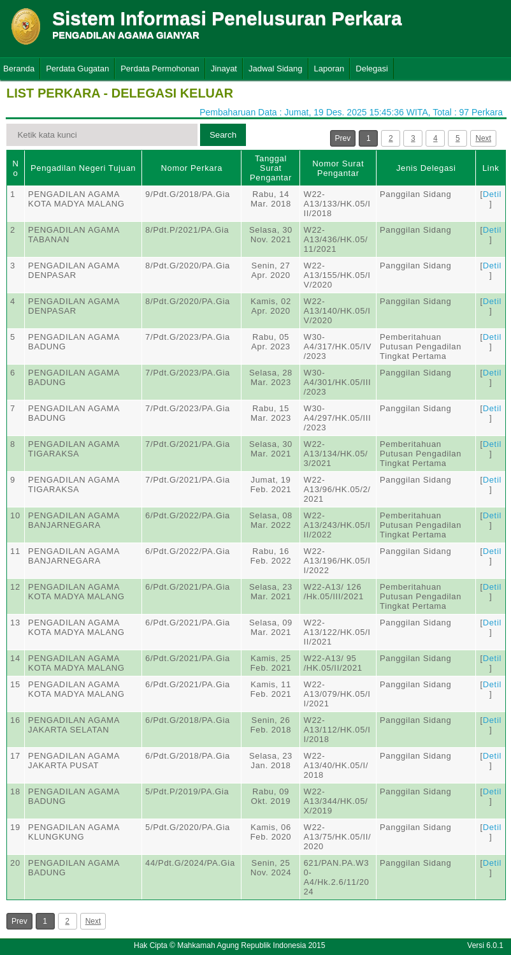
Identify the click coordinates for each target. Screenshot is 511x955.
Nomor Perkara (191, 168)
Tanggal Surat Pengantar (271, 168)
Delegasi (372, 68)
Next (483, 138)
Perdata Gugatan (77, 68)
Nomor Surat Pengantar (338, 168)
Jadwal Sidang (275, 68)
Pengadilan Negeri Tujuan (83, 168)
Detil (492, 194)
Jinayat (224, 68)
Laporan (329, 68)
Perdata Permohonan (159, 68)
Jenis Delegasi (426, 168)
